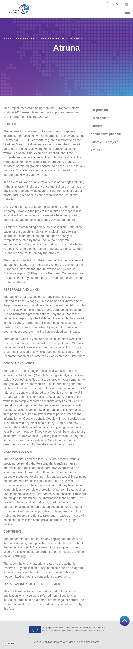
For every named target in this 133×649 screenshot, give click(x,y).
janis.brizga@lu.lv (19, 556)
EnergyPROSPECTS (19, 38)
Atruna (76, 38)
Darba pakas (99, 118)
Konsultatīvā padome (105, 134)
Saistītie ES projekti (104, 142)
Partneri (96, 126)
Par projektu (99, 110)
